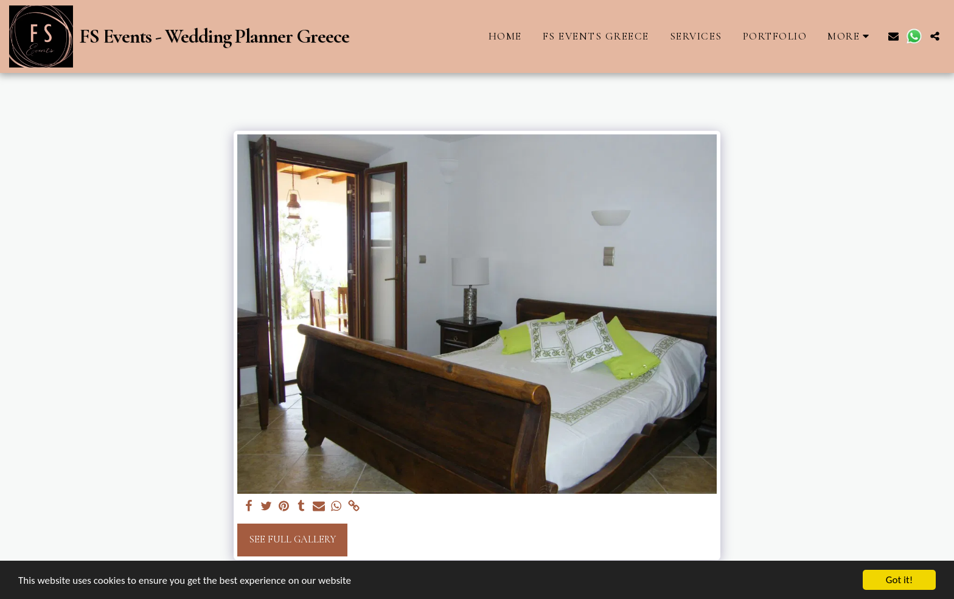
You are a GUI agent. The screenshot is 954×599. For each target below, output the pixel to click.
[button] (893, 36)
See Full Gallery (292, 539)
